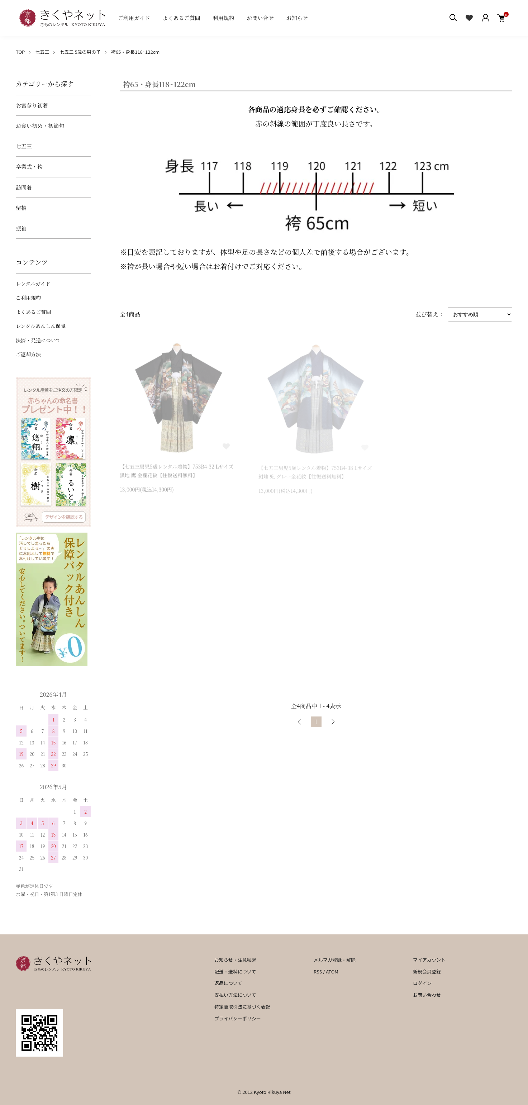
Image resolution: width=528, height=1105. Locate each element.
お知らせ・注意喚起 (235, 959)
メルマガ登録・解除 (335, 959)
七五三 (42, 51)
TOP (20, 51)
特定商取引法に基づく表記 (242, 1006)
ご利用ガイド (134, 18)
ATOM (332, 971)
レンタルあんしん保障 (41, 325)
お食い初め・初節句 (40, 125)
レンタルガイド (33, 283)
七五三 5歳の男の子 (80, 51)
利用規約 (223, 18)
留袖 (21, 207)
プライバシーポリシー (237, 1018)
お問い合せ (260, 18)
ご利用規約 (28, 297)
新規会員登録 (427, 971)
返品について (228, 983)
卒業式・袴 (29, 166)
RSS (318, 971)
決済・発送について (38, 340)
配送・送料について (235, 971)
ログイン (422, 983)
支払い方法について (235, 994)
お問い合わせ (427, 994)
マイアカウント (429, 959)
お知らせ (297, 18)
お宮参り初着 (32, 105)
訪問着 (24, 187)
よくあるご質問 (181, 18)
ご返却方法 (28, 354)
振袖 (21, 228)
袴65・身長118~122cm (135, 51)
